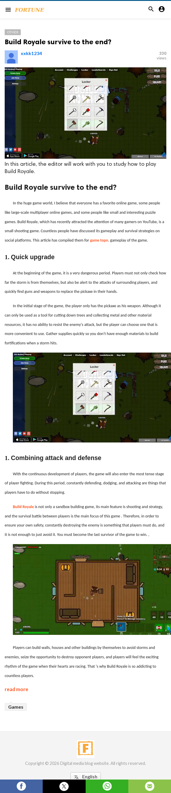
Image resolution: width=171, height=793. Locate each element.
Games (15, 707)
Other (12, 32)
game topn (99, 240)
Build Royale (23, 506)
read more (16, 689)
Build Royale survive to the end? (58, 41)
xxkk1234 (31, 53)
